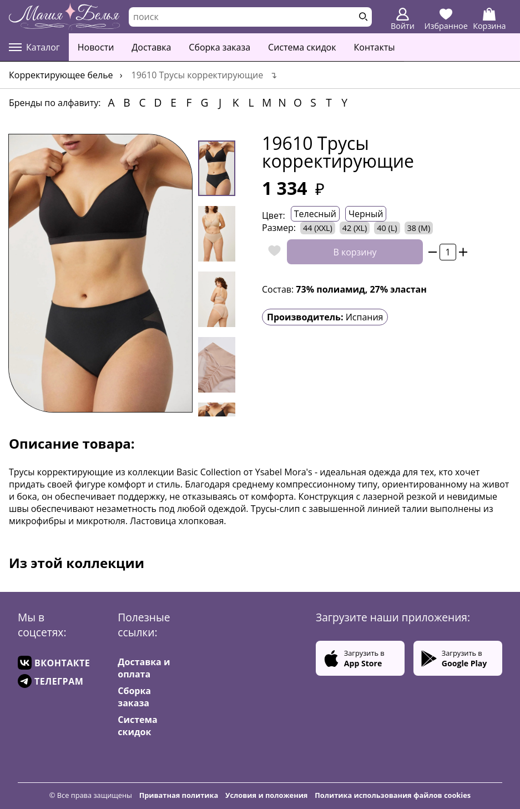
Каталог (34, 47)
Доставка (151, 47)
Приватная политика (179, 795)
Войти (403, 19)
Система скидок (302, 47)
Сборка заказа (219, 47)
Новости (96, 47)
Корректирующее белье (61, 75)
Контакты (374, 47)
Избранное (446, 19)
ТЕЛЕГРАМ (50, 681)
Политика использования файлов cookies (393, 795)
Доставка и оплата (144, 668)
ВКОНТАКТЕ (54, 663)
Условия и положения (266, 795)
